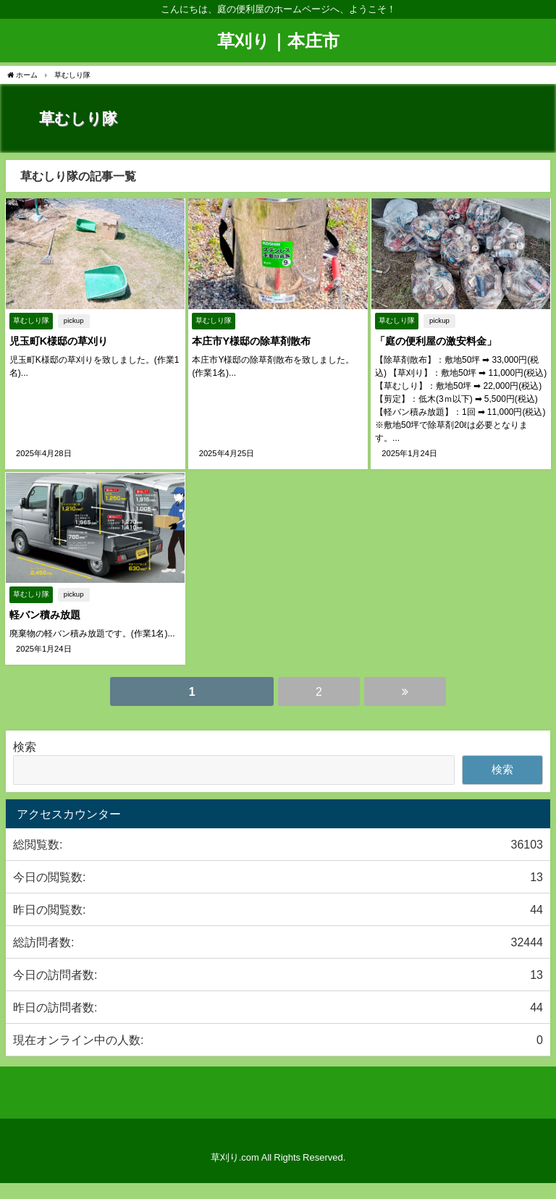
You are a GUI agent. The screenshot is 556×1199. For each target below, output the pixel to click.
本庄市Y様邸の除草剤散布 (251, 341)
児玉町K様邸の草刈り (58, 341)
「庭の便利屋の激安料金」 (435, 341)
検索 (24, 745)
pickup (73, 320)
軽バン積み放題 (44, 615)
